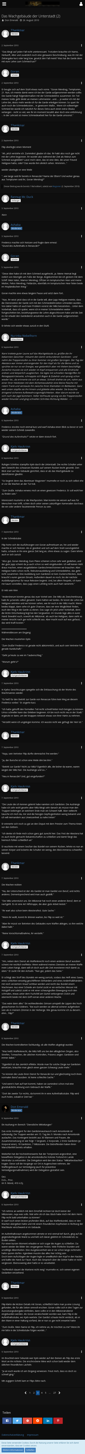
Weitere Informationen (13, 1450)
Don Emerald (11, 20)
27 (54, 1392)
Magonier (57, 186)
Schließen (30, 1450)
